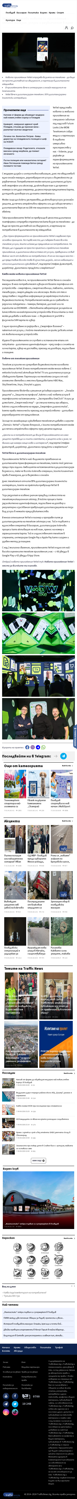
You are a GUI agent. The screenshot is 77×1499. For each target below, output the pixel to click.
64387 (20, 1065)
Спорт (60, 12)
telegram (38, 747)
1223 (64, 958)
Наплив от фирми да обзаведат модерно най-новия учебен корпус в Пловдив (42, 1081)
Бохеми (6, 1350)
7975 (41, 958)
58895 (18, 1227)
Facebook (27, 747)
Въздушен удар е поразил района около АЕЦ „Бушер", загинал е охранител (44, 1094)
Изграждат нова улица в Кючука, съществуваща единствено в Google (37, 951)
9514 (18, 912)
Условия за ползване (12, 1372)
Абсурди (18, 1350)
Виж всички (66, 766)
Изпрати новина (75, 737)
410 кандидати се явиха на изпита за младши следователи (42, 1119)
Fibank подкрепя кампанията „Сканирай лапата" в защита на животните (38, 803)
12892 (18, 811)
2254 (41, 811)
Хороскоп (8, 1238)
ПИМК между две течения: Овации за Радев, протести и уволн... (34, 1318)
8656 (41, 866)
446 (33, 1138)
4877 (64, 866)
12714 (55, 1065)
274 (33, 1125)
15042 (55, 1017)
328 (33, 1111)
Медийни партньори (31, 1367)
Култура (10, 20)
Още (18, 20)
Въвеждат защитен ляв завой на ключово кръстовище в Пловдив (14, 905)
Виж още (38, 1160)
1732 (41, 912)
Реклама (6, 1367)
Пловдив (10, 12)
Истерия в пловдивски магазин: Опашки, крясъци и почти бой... (33, 1323)
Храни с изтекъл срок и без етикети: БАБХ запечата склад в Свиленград (43, 1134)
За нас (5, 1362)
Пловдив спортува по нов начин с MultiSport (60, 803)
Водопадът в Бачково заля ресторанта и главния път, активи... (33, 1335)
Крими (52, 12)
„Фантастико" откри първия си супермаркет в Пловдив (32, 1223)
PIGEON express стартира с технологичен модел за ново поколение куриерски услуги (56, 1056)
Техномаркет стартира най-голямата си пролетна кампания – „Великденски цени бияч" (12, 803)
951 (33, 1151)
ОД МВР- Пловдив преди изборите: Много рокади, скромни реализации (37, 859)
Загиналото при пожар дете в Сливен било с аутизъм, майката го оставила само (44, 1147)
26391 (20, 1017)
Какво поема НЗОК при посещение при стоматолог (39, 1106)
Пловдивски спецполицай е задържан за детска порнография (12, 951)
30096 (65, 811)
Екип (23, 1362)
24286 (18, 866)
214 (33, 1098)
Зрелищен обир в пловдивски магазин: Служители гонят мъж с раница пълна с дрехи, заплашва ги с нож (61, 905)
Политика (33, 12)
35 (33, 1085)
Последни (8, 1073)
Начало (6, 1347)
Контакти (7, 1376)
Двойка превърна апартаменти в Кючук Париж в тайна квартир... (34, 1329)
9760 (64, 912)
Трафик (59, 1347)
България (21, 12)
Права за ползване (30, 1372)
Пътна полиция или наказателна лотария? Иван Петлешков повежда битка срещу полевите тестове (13, 859)
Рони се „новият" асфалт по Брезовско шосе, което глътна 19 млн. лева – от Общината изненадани (60, 859)
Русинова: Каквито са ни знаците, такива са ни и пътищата (61, 951)
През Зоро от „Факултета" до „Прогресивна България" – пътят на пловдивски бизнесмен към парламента (21, 1004)
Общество (30, 1347)
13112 (18, 958)
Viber (32, 747)
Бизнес (43, 12)
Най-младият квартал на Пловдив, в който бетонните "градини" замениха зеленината (20, 1056)
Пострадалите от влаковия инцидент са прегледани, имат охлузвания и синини (38, 905)
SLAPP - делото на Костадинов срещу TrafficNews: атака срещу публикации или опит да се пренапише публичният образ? (56, 1004)
